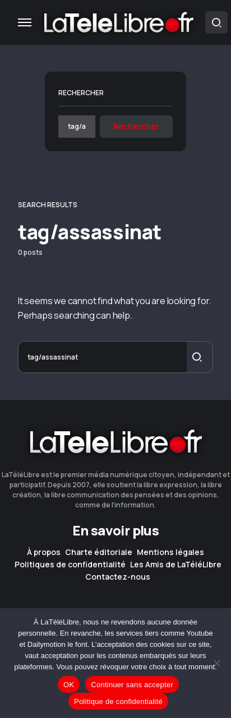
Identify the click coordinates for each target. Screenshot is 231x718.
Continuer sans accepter (132, 684)
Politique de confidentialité (118, 701)
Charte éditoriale (98, 552)
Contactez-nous (117, 577)
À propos (44, 552)
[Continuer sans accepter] (217, 663)
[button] (24, 22)
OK (68, 684)
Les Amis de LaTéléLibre (175, 564)
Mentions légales (170, 552)
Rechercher (81, 92)
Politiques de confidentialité (70, 564)
